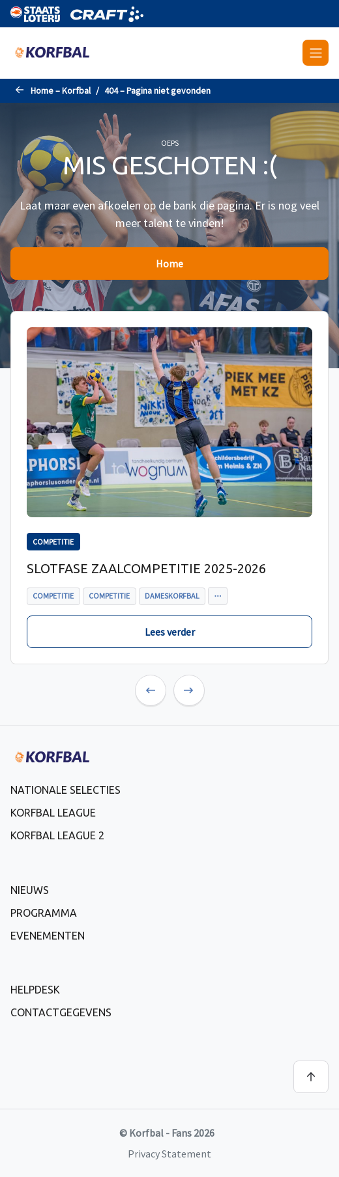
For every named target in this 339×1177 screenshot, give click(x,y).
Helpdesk (35, 989)
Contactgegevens (60, 1012)
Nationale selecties (65, 790)
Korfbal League (53, 812)
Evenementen (47, 935)
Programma (43, 913)
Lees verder (170, 631)
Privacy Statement (169, 1153)
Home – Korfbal (61, 90)
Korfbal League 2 (57, 835)
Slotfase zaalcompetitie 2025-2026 (146, 568)
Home (169, 263)
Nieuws (29, 890)
